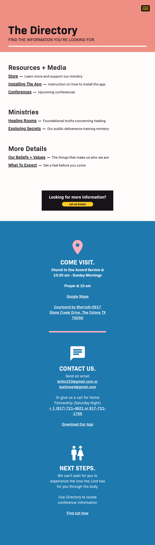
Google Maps (78, 296)
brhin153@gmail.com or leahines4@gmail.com (77, 384)
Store (13, 76)
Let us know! (77, 204)
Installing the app (25, 84)
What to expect (22, 165)
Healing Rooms (22, 120)
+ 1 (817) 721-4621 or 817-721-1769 (77, 410)
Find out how (77, 512)
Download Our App (77, 424)
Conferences (20, 91)
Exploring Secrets (24, 128)
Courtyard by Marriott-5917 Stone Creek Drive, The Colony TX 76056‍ (78, 312)
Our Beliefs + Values (26, 157)
